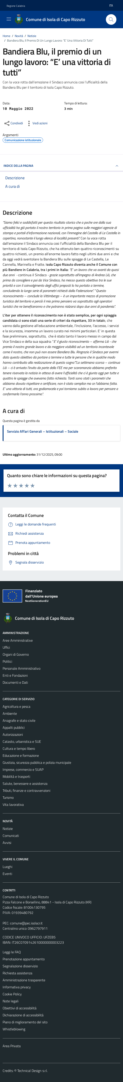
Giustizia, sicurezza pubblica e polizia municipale (37, 762)
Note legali (10, 1001)
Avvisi (7, 842)
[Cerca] (111, 19)
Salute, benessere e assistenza (25, 783)
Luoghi (7, 866)
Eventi (7, 873)
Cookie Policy (12, 994)
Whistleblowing (14, 1029)
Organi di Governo (16, 654)
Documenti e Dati (15, 682)
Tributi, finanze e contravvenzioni (26, 790)
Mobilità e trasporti (16, 776)
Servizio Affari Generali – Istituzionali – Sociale (42, 431)
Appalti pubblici (14, 727)
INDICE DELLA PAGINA (61, 166)
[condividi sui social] (13, 123)
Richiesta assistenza (17, 973)
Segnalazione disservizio (20, 966)
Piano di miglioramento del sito (25, 1022)
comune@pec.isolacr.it (26, 923)
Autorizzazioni (13, 734)
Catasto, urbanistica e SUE (22, 741)
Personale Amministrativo (21, 668)
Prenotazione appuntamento (24, 959)
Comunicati (11, 835)
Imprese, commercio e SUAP (23, 769)
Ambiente (10, 713)
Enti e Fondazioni (15, 675)
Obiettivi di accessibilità (19, 1008)
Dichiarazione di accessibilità (23, 1015)
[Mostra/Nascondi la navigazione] (8, 19)
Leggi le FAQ (12, 952)
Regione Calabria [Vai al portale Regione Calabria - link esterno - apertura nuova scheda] (16, 6)
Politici (7, 661)
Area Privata (12, 1046)
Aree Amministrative (18, 640)
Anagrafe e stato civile (19, 720)
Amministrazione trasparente (24, 980)
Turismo (8, 797)
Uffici (6, 647)
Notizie (8, 828)
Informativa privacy (17, 987)
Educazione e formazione (21, 755)
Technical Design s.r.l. (32, 1070)
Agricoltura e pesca (16, 706)
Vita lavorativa (13, 804)
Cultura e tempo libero (19, 748)
